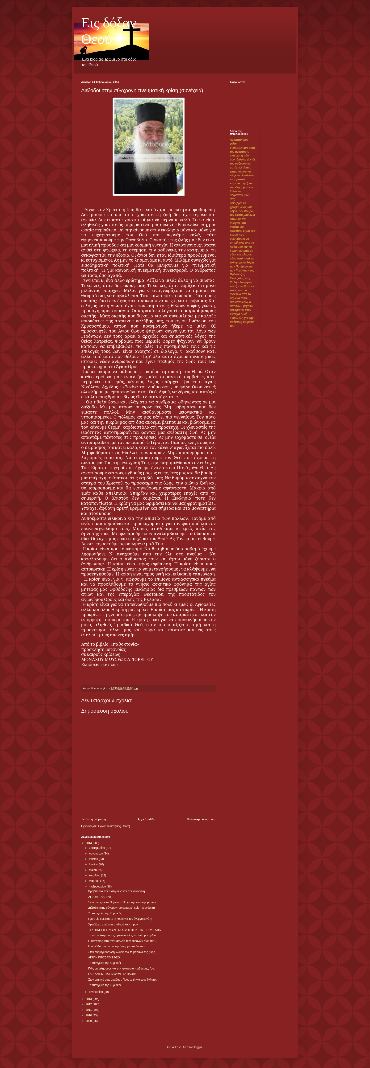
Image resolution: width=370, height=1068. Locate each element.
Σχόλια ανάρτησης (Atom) (114, 826)
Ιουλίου (94, 859)
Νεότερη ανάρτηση (94, 819)
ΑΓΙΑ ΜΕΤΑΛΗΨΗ (99, 897)
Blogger (197, 1047)
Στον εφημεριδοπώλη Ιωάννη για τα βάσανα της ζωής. (122, 952)
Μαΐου (93, 870)
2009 (89, 1021)
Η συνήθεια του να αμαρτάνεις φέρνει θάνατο (116, 946)
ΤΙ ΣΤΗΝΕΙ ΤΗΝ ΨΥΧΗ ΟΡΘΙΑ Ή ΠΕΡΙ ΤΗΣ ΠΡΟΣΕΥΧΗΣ (125, 930)
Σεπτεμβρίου (97, 848)
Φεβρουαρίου (98, 886)
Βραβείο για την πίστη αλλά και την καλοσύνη (116, 891)
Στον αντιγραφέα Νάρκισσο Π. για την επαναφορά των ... (123, 902)
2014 (89, 843)
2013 (89, 999)
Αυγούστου (96, 853)
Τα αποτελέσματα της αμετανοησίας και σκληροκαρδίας (122, 935)
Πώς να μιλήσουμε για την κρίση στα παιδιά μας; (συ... (122, 968)
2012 (89, 1004)
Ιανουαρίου (96, 992)
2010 (89, 1015)
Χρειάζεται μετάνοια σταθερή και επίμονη (113, 924)
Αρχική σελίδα (146, 819)
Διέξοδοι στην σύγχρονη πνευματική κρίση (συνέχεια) (121, 907)
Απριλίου (95, 875)
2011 (89, 1009)
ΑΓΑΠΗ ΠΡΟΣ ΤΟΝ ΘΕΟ (104, 957)
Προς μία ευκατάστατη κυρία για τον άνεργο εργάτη (120, 918)
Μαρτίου (94, 881)
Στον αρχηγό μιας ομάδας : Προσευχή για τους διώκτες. (122, 979)
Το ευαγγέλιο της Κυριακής (105, 913)
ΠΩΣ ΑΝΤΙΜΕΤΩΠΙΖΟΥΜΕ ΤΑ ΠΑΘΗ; (112, 974)
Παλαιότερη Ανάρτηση (200, 819)
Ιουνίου (94, 864)
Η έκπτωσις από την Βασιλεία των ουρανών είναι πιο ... (122, 941)
